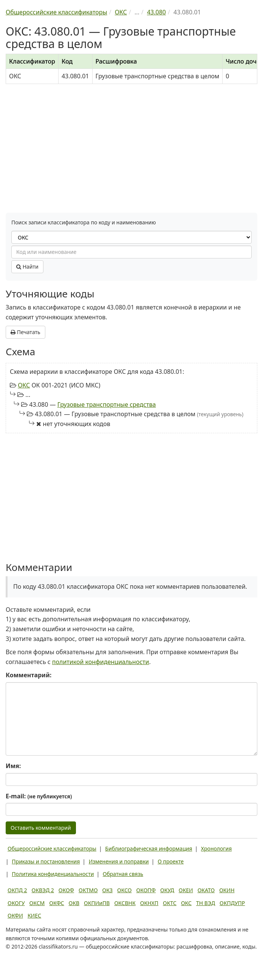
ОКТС (169, 903)
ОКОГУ (16, 903)
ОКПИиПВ (97, 903)
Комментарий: (28, 675)
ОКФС (56, 903)
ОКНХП (149, 903)
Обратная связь (123, 873)
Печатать (25, 332)
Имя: (13, 766)
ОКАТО (206, 890)
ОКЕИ (186, 890)
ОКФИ (15, 915)
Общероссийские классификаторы (52, 848)
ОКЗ (107, 890)
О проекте (171, 861)
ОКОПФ (146, 890)
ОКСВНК (124, 903)
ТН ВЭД (205, 903)
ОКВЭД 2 (43, 890)
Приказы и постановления (46, 861)
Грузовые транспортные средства (106, 404)
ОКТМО (88, 890)
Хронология (216, 848)
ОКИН (226, 890)
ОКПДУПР (232, 903)
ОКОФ (66, 890)
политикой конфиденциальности (100, 662)
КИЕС (34, 915)
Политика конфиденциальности (53, 873)
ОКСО (124, 890)
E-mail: (39, 796)
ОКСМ (37, 903)
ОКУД (167, 890)
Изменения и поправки (119, 861)
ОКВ (74, 903)
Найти (27, 266)
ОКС (24, 385)
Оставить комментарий (41, 827)
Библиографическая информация (148, 848)
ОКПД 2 (17, 890)
